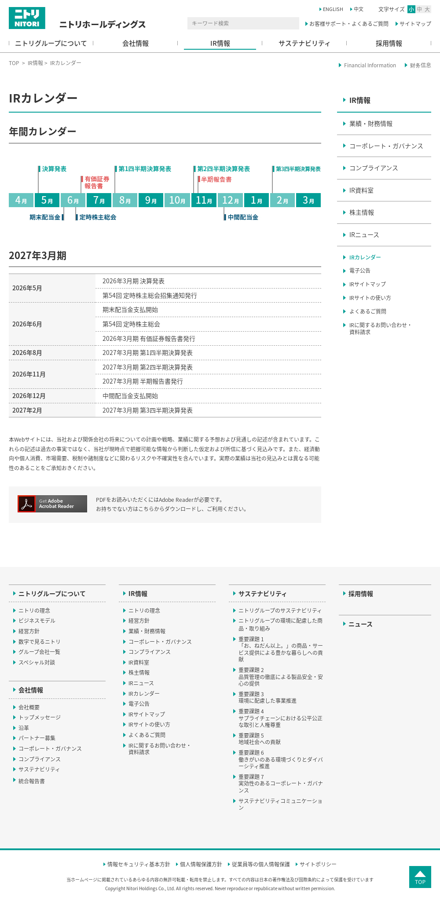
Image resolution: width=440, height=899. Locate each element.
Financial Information (370, 65)
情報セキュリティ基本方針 (138, 864)
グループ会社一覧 (39, 652)
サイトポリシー (318, 864)
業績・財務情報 (370, 123)
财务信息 (420, 65)
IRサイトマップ (367, 284)
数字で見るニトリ (39, 642)
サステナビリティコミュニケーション (280, 804)
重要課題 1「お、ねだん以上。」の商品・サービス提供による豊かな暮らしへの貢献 (280, 649)
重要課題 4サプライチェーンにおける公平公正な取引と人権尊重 (280, 718)
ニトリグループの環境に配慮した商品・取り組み (280, 624)
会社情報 (135, 43)
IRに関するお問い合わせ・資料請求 (380, 328)
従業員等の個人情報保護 (261, 864)
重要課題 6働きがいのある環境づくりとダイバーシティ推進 (280, 759)
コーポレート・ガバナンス (386, 145)
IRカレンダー (365, 257)
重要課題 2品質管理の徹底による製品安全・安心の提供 (280, 676)
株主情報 (361, 212)
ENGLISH (333, 9)
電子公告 (359, 270)
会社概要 (29, 707)
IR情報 (220, 43)
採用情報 (389, 43)
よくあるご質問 (367, 311)
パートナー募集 (36, 738)
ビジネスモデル (36, 621)
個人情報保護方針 (201, 864)
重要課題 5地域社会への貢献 (259, 738)
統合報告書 (35, 781)
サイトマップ (415, 24)
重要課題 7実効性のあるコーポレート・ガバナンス (280, 783)
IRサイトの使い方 (370, 298)
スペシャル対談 (36, 662)
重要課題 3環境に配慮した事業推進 (267, 697)
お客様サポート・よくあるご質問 (349, 24)
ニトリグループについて (51, 43)
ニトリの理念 (34, 610)
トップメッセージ (39, 717)
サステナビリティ (305, 43)
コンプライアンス (373, 167)
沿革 (23, 728)
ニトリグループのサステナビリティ (280, 610)
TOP (14, 63)
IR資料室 (361, 190)
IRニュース (364, 234)
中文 (358, 9)
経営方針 (29, 631)
